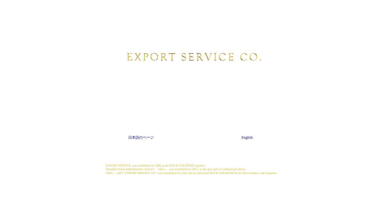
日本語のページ (141, 137)
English (247, 137)
